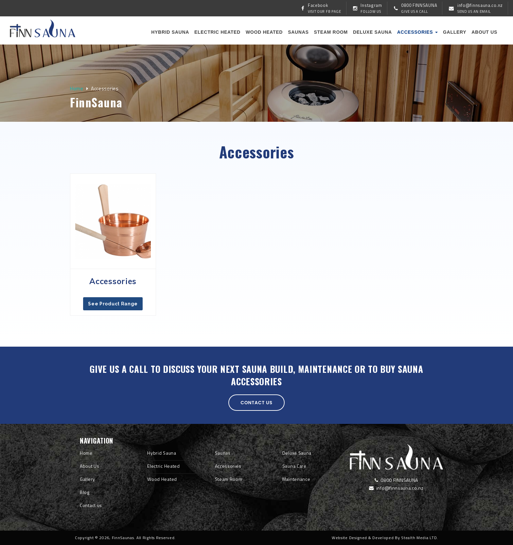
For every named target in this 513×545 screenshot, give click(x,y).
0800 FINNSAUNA (396, 480)
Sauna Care (294, 466)
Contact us (256, 402)
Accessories (417, 32)
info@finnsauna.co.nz (396, 487)
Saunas (298, 32)
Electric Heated (217, 32)
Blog (85, 492)
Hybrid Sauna (170, 32)
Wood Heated (264, 32)
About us (484, 32)
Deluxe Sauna (372, 32)
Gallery (454, 32)
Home (76, 88)
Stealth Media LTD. (419, 538)
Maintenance (296, 479)
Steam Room (330, 32)
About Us (89, 466)
